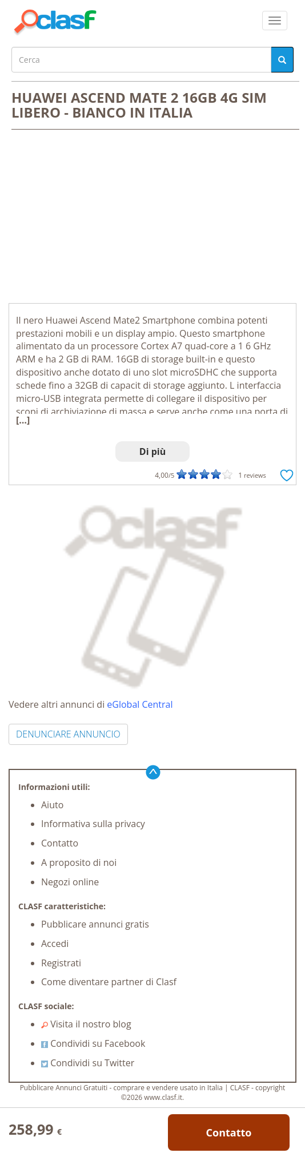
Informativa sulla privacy (93, 823)
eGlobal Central (139, 704)
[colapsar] (274, 20)
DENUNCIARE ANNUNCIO (68, 734)
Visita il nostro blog (86, 1024)
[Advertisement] (152, 217)
